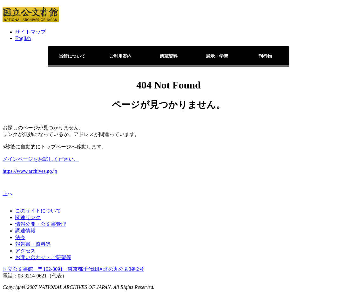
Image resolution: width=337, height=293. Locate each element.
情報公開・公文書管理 (40, 224)
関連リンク (28, 217)
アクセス (25, 250)
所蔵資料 (169, 56)
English (23, 38)
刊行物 (265, 56)
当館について (72, 56)
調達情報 (25, 230)
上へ (8, 193)
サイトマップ (30, 32)
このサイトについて (38, 210)
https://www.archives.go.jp (30, 171)
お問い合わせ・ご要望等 (43, 257)
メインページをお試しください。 (41, 159)
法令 (20, 237)
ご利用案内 (120, 56)
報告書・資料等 (33, 244)
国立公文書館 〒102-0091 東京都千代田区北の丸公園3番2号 (73, 269)
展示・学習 (217, 56)
